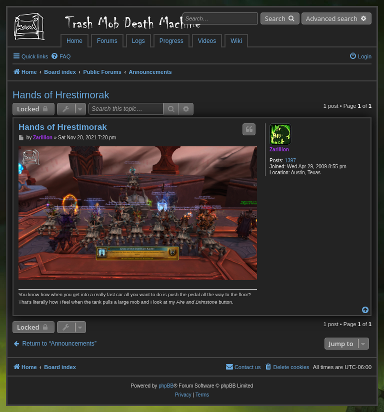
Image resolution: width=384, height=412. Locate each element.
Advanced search (332, 18)
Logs (138, 40)
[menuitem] (60, 56)
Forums (107, 40)
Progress (172, 40)
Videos (207, 40)
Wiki (236, 40)
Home (74, 40)
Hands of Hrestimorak (60, 94)
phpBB (166, 386)
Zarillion (279, 149)
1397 (290, 160)
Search (275, 18)
